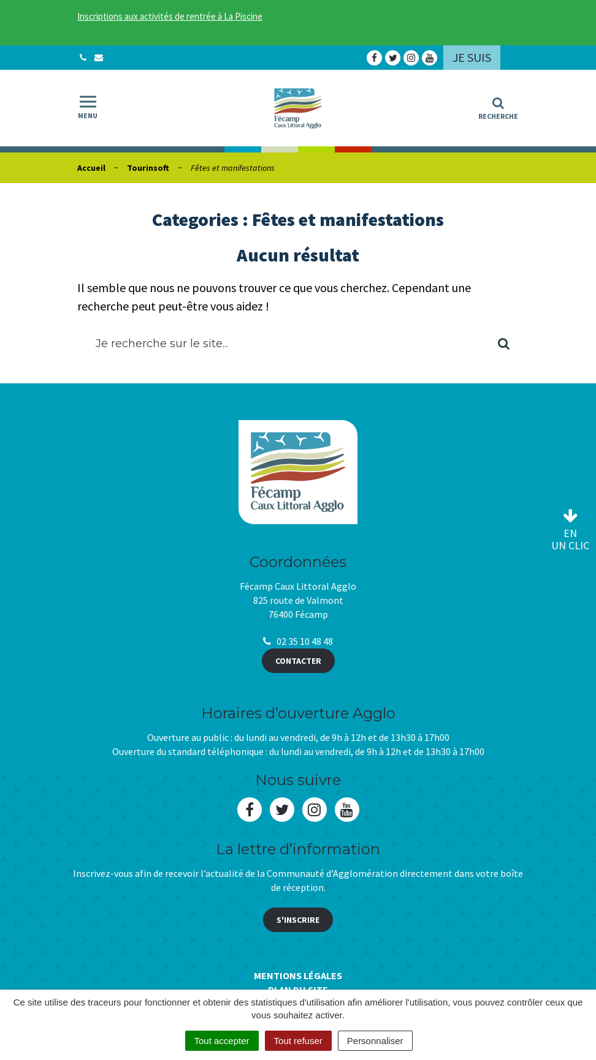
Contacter (298, 660)
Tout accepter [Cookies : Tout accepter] (222, 1041)
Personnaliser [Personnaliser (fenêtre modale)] (375, 1041)
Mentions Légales (298, 975)
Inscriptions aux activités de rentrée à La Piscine (169, 16)
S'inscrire (298, 919)
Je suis (472, 57)
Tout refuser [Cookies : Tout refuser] (298, 1041)
